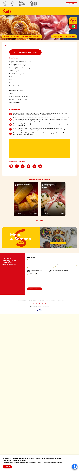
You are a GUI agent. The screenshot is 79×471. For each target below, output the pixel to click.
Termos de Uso (32, 300)
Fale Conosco (61, 300)
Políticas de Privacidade (21, 300)
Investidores (41, 300)
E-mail (28, 264)
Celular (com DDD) (57, 264)
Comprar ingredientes (25, 52)
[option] (26, 199)
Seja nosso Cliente (50, 300)
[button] (37, 221)
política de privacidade (60, 270)
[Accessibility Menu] (74, 466)
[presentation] (42, 281)
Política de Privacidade (54, 463)
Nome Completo (31, 257)
